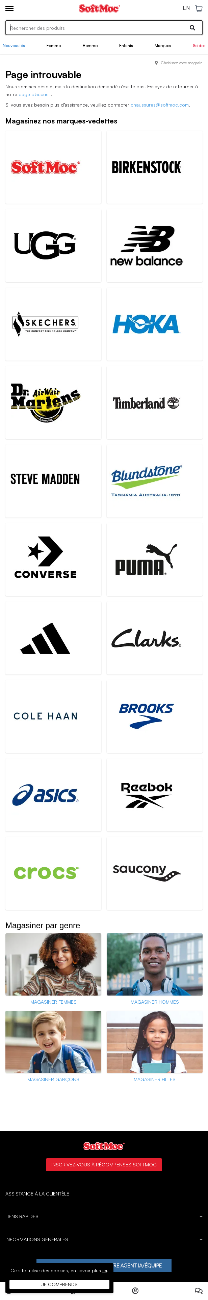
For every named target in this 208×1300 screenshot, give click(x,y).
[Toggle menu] (9, 8)
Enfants (126, 45)
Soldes (199, 45)
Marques (163, 45)
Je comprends (60, 1284)
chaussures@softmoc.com (160, 105)
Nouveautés (14, 45)
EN (186, 8)
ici (104, 1270)
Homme (90, 45)
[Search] (104, 27)
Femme (54, 45)
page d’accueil (35, 94)
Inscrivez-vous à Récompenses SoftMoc (104, 1164)
